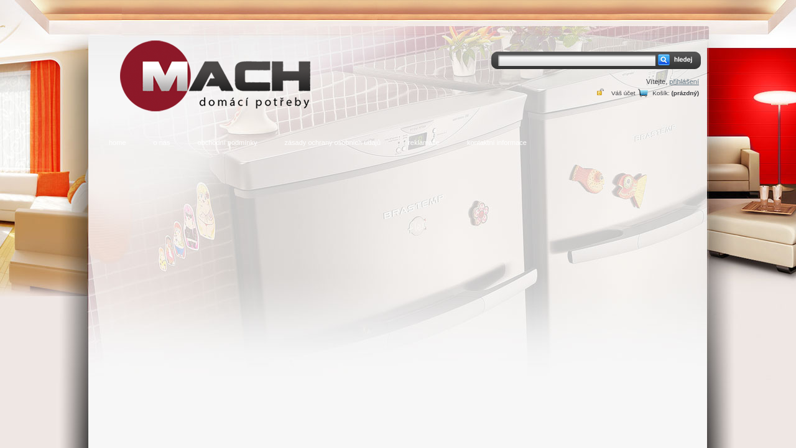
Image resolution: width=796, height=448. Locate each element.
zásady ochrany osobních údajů (332, 142)
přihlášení (684, 81)
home (117, 142)
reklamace (424, 142)
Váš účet (623, 93)
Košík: (660, 93)
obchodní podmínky (227, 142)
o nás (162, 142)
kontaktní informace (497, 142)
